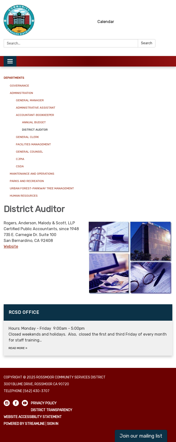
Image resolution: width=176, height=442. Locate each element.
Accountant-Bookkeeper (35, 115)
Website (11, 246)
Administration (21, 93)
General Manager (30, 100)
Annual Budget (34, 122)
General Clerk (27, 137)
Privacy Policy (44, 403)
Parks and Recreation (27, 181)
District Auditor (35, 129)
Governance (19, 85)
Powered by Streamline (24, 424)
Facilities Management (33, 144)
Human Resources (24, 195)
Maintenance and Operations (32, 173)
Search (146, 43)
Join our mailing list (141, 436)
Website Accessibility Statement (33, 417)
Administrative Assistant (35, 107)
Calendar (105, 21)
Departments (14, 77)
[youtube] (169, 9)
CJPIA (20, 159)
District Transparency (51, 410)
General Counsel (29, 151)
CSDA (20, 166)
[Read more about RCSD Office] (88, 330)
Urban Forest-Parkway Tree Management (42, 188)
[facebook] (160, 9)
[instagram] (151, 9)
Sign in (52, 424)
